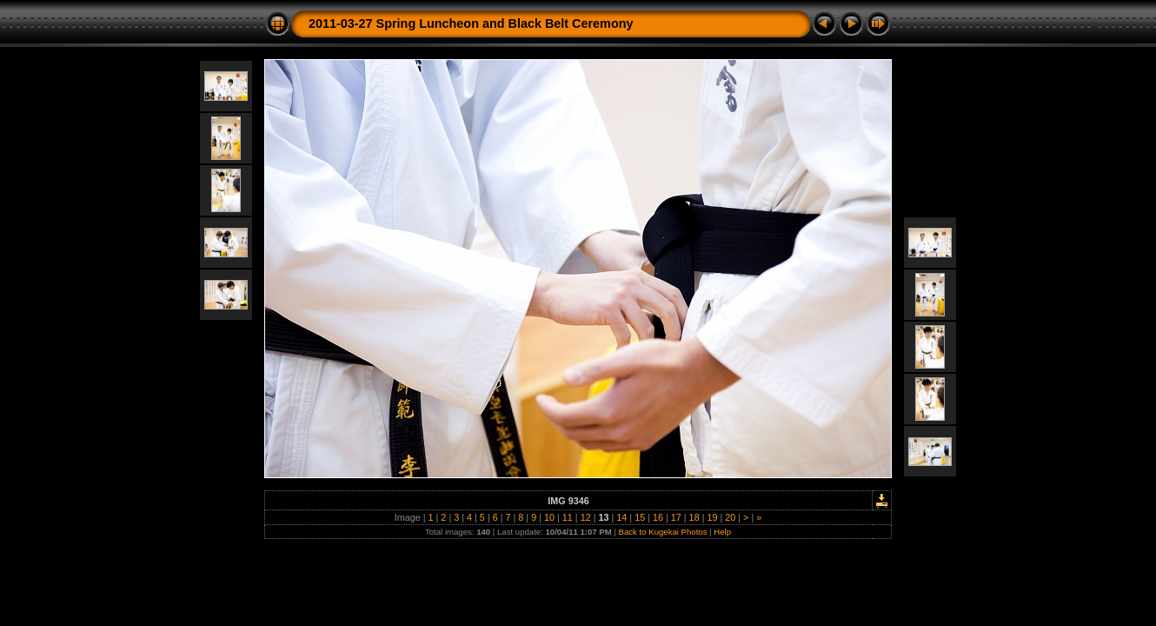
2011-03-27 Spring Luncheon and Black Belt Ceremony (471, 23)
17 (676, 517)
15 (640, 517)
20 (730, 517)
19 (712, 517)
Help (722, 531)
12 (586, 517)
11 (567, 517)
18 (694, 517)
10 (549, 517)
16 (658, 517)
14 (621, 517)
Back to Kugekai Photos (663, 531)
